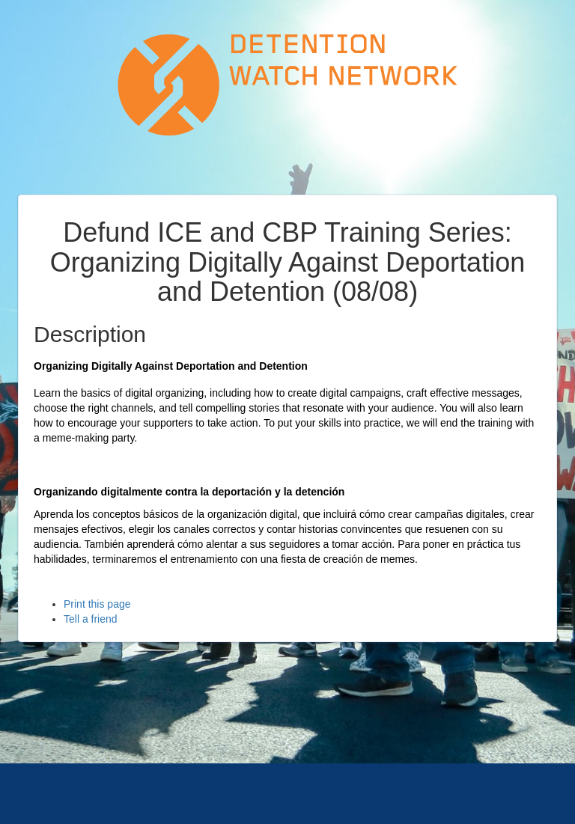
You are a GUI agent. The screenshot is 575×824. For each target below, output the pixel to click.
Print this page (97, 604)
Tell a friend (91, 619)
